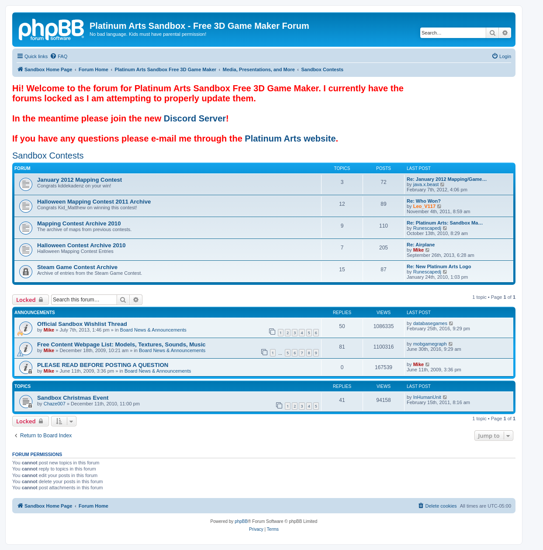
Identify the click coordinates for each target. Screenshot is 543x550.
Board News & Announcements (153, 329)
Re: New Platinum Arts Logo (439, 266)
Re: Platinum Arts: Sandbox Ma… (445, 222)
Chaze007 (55, 403)
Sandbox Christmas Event (72, 397)
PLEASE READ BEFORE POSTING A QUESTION (102, 365)
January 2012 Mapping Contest (79, 179)
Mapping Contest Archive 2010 (79, 223)
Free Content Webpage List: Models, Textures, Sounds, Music (121, 344)
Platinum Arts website (290, 138)
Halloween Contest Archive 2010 (81, 245)
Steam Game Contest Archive (77, 267)
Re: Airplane (421, 244)
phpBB (241, 521)
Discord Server (195, 118)
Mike (418, 250)
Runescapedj (427, 228)
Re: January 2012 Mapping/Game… (447, 179)
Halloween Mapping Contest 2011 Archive (94, 201)
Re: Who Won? (424, 201)
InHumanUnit (427, 397)
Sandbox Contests (47, 155)
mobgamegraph (430, 343)
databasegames (430, 323)
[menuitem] (58, 56)
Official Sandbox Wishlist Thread (82, 324)
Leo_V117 (424, 206)
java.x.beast (426, 184)
